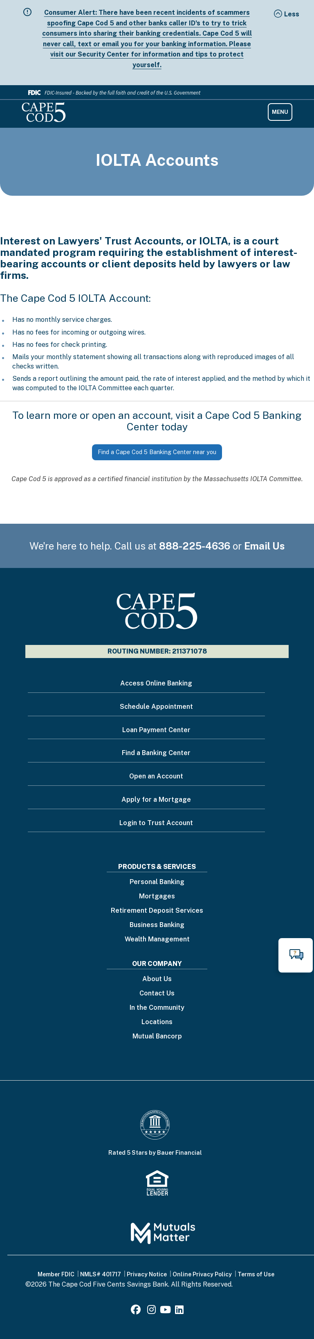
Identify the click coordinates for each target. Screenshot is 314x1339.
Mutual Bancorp (157, 1036)
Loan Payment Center (156, 730)
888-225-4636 (194, 546)
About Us (157, 979)
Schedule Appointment (156, 706)
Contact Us (157, 993)
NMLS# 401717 (100, 1274)
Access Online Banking (156, 683)
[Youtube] (165, 1311)
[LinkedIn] (179, 1311)
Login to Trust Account (156, 823)
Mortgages (157, 896)
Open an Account (156, 776)
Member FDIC (56, 1274)
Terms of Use (256, 1274)
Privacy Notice (147, 1274)
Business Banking (157, 925)
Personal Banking (157, 882)
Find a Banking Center (156, 753)
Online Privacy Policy (202, 1274)
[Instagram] (151, 1311)
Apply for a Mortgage (156, 799)
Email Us (264, 546)
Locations (157, 1022)
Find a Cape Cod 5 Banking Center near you (157, 451)
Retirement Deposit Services (157, 910)
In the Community (157, 1007)
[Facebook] (137, 1311)
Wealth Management (157, 939)
